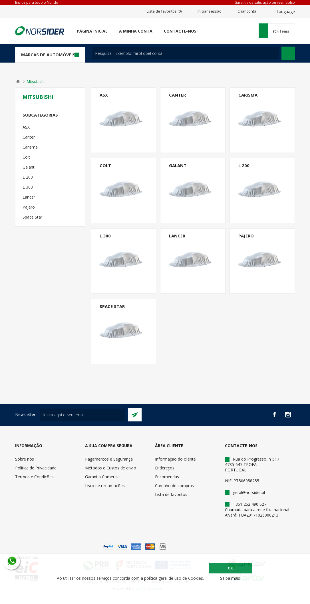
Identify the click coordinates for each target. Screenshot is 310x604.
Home (18, 81)
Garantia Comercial (102, 476)
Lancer (177, 236)
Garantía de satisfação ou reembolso (264, 2)
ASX (104, 95)
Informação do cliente (175, 459)
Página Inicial (92, 31)
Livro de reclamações (105, 485)
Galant (177, 165)
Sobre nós (24, 459)
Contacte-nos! (181, 31)
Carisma (247, 95)
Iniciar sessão (210, 11)
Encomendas (167, 476)
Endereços (164, 468)
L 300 (105, 236)
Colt (105, 165)
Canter (177, 95)
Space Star (112, 306)
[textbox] (185, 53)
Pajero (246, 236)
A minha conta (135, 31)
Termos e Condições (34, 476)
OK (230, 568)
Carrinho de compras (174, 485)
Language (286, 11)
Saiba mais (230, 578)
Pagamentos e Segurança (109, 459)
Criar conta (246, 11)
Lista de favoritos (171, 494)
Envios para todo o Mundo (36, 2)
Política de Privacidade (36, 468)
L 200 (243, 165)
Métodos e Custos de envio (110, 468)
